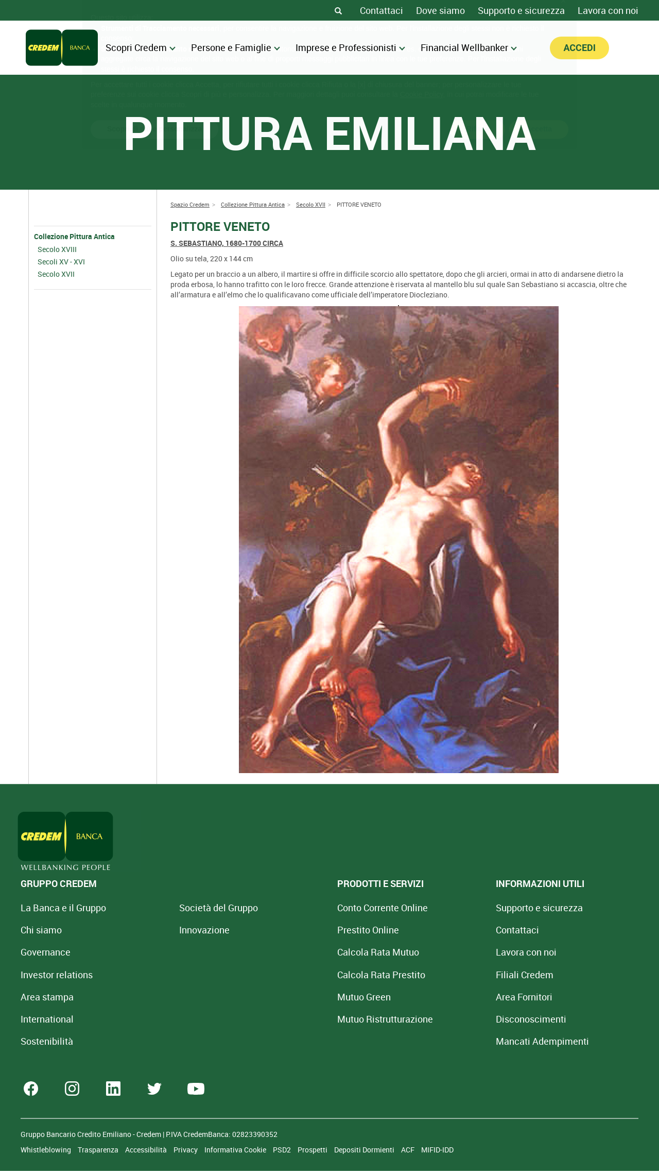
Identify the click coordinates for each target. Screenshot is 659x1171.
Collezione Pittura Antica (74, 236)
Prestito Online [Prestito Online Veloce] (305, 930)
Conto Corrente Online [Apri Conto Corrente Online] (319, 907)
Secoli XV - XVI (61, 261)
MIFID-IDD (437, 1150)
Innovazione (172, 930)
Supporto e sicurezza (521, 10)
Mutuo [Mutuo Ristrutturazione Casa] (322, 1019)
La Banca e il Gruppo (63, 907)
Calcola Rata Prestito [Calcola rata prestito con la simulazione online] (318, 974)
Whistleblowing (47, 1150)
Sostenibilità (47, 1041)
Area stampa (47, 997)
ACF (408, 1150)
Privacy (186, 1150)
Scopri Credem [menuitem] (141, 47)
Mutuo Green (300, 997)
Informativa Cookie (236, 1150)
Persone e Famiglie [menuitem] (235, 47)
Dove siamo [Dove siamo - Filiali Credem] (440, 10)
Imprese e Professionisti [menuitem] (350, 47)
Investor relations (57, 974)
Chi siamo (41, 930)
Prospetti (313, 1150)
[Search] (338, 10)
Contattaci (381, 10)
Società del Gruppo (186, 907)
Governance (46, 952)
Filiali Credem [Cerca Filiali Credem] (429, 974)
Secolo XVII (56, 274)
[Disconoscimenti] (436, 1019)
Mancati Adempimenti (447, 1041)
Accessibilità (146, 1150)
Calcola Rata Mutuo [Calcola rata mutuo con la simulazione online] (315, 952)
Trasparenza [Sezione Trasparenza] (99, 1150)
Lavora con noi (608, 10)
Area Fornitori (429, 997)
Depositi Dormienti (365, 1150)
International (47, 1019)
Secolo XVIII (57, 249)
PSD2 (282, 1150)
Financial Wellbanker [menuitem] (469, 47)
